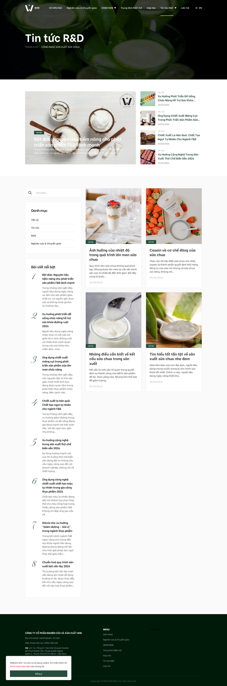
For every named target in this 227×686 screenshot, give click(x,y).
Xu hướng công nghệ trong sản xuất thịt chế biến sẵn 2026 (178, 156)
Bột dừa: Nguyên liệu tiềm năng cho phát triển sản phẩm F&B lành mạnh (77, 141)
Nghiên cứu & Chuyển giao (82, 7)
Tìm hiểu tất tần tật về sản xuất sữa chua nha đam (172, 356)
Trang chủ (31, 46)
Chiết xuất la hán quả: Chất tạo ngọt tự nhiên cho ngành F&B (179, 137)
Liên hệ (185, 7)
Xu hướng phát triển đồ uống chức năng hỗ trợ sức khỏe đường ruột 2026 (176, 100)
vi (196, 7)
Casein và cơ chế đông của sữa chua (173, 252)
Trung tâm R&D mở (131, 7)
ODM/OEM (107, 7)
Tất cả (34, 219)
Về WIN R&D (55, 7)
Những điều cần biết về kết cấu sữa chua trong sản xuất (112, 358)
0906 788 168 (51, 642)
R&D (33, 235)
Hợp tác (151, 7)
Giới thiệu (108, 634)
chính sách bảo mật (20, 666)
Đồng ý (38, 673)
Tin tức (39, 132)
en (200, 7)
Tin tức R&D (166, 7)
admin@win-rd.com (49, 637)
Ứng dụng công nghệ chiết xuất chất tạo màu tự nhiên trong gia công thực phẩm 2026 (57, 485)
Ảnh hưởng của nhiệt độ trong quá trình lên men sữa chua (113, 254)
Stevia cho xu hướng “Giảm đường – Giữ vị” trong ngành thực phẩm (57, 527)
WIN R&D (155, 629)
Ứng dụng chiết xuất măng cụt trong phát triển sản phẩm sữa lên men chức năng (178, 119)
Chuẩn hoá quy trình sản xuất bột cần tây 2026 (57, 564)
